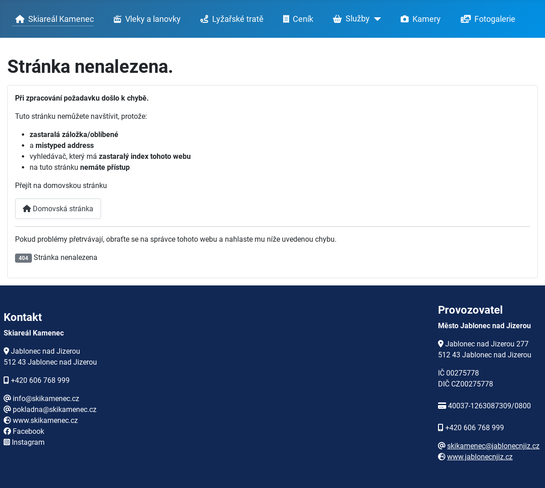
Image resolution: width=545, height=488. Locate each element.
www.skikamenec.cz (45, 420)
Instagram (28, 442)
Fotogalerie (486, 19)
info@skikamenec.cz (46, 398)
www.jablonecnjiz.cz (480, 456)
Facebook (28, 431)
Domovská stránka (58, 208)
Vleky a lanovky (145, 19)
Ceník (296, 19)
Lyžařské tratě (230, 19)
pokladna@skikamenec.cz (55, 409)
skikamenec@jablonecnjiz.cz (493, 446)
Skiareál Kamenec (53, 19)
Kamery (419, 19)
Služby (349, 19)
